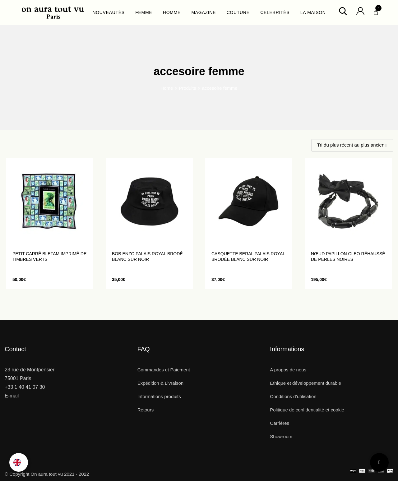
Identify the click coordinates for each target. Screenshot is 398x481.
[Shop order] (352, 145)
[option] (18, 462)
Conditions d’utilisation (293, 396)
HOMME (172, 12)
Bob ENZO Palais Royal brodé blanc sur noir (147, 256)
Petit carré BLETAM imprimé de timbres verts (49, 256)
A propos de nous (288, 369)
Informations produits (159, 396)
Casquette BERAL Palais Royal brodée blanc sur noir (248, 256)
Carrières (279, 423)
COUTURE (238, 12)
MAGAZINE (203, 12)
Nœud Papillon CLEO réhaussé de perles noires (348, 256)
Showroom (281, 436)
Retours (145, 409)
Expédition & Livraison (160, 383)
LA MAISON (313, 12)
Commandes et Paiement (163, 369)
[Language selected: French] (18, 462)
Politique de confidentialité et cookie (307, 409)
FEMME (143, 12)
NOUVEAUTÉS (108, 12)
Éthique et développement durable (305, 383)
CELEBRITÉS (274, 12)
